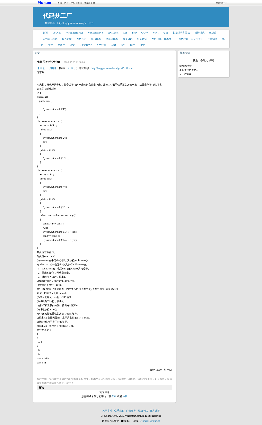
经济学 (61, 45)
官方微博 (155, 410)
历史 (123, 45)
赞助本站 (143, 410)
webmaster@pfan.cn (150, 420)
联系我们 (119, 410)
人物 (113, 45)
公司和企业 (85, 45)
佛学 (142, 45)
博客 (66, 2)
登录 (218, 2)
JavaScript (113, 32)
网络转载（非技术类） (190, 38)
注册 (224, 2)
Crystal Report (50, 38)
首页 (59, 2)
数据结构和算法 (181, 32)
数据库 (213, 32)
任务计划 (142, 38)
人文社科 (101, 45)
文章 (86, 2)
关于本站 (107, 410)
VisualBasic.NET (74, 32)
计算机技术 (112, 38)
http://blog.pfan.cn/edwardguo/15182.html (112, 68)
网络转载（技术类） (163, 38)
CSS (125, 32)
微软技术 (96, 38)
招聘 (79, 2)
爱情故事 (213, 38)
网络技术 (81, 38)
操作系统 (67, 38)
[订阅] (91, 23)
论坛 (73, 2)
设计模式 (199, 32)
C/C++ (144, 32)
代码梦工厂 (57, 16)
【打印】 (52, 68)
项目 (165, 32)
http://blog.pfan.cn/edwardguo (72, 23)
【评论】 (42, 68)
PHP (134, 32)
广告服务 (131, 410)
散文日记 (127, 38)
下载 (92, 2)
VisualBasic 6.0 (95, 32)
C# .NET (57, 32)
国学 (132, 45)
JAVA (156, 32)
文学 (50, 45)
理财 (72, 45)
